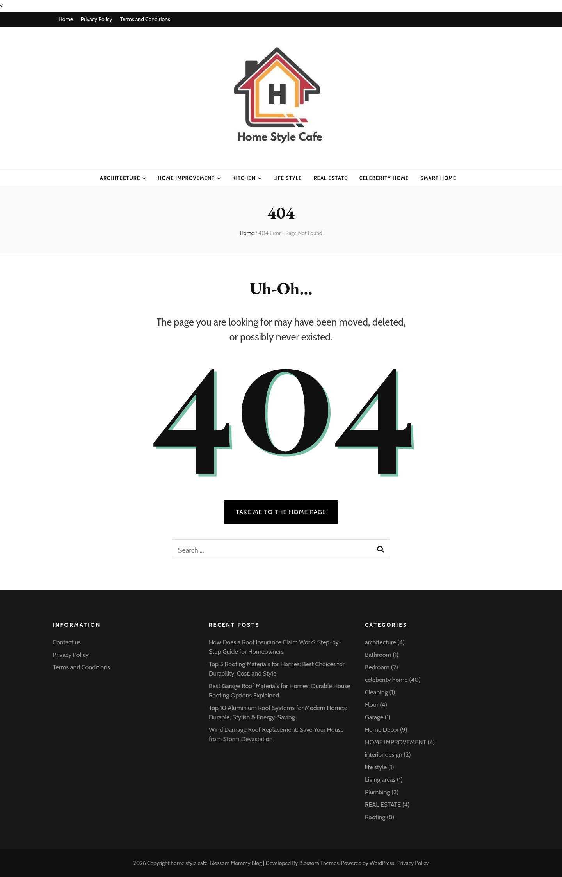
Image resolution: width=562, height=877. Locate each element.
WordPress (382, 862)
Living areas (380, 779)
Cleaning (376, 692)
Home (66, 19)
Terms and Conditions (145, 19)
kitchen (244, 178)
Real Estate (330, 178)
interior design (383, 754)
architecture (120, 178)
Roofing (375, 817)
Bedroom (377, 667)
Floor (372, 704)
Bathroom (378, 654)
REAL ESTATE (383, 804)
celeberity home (384, 178)
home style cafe (189, 862)
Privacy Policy (96, 19)
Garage (374, 717)
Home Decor (381, 729)
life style (287, 178)
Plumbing (377, 792)
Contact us (67, 642)
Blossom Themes (319, 862)
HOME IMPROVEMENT (186, 178)
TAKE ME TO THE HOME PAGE (281, 512)
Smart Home (438, 178)
